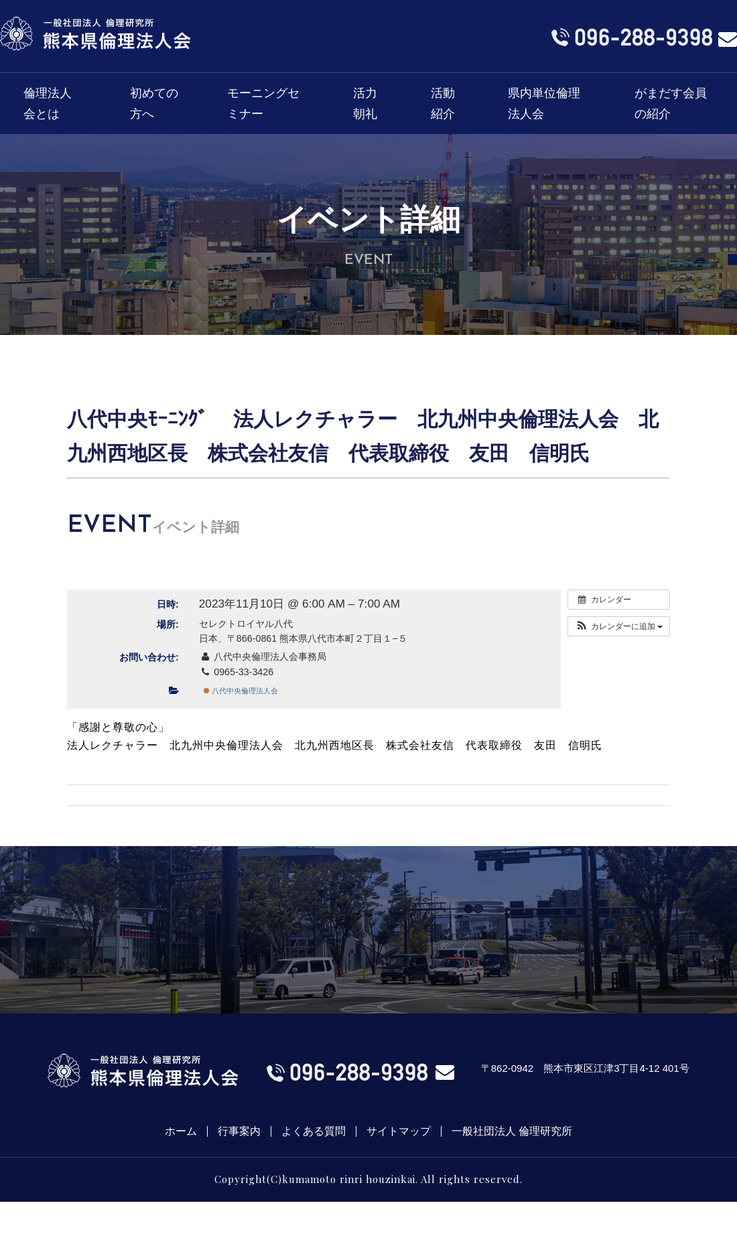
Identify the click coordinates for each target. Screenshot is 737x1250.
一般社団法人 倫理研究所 (512, 1131)
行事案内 (239, 1131)
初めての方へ (154, 103)
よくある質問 (313, 1131)
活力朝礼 (365, 103)
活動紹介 (443, 103)
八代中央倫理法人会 (241, 691)
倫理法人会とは (47, 103)
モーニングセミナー (263, 103)
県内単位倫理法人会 (544, 103)
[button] (618, 626)
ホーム (181, 1131)
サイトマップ (398, 1131)
